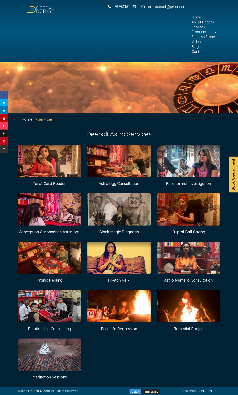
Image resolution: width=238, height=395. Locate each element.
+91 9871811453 (122, 7)
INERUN (206, 391)
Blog (195, 46)
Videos (197, 42)
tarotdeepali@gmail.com (163, 7)
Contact (198, 51)
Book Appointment (233, 174)
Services (198, 27)
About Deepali (203, 22)
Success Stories (204, 37)
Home (196, 17)
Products (199, 32)
